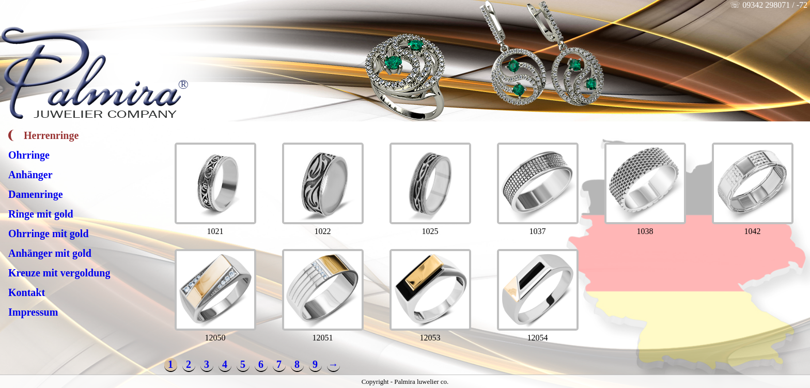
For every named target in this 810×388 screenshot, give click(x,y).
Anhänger (30, 174)
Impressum (33, 312)
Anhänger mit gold (49, 253)
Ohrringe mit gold (48, 233)
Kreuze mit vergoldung (59, 272)
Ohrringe (29, 155)
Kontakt (26, 292)
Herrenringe (51, 135)
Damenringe (35, 194)
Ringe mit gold (40, 214)
